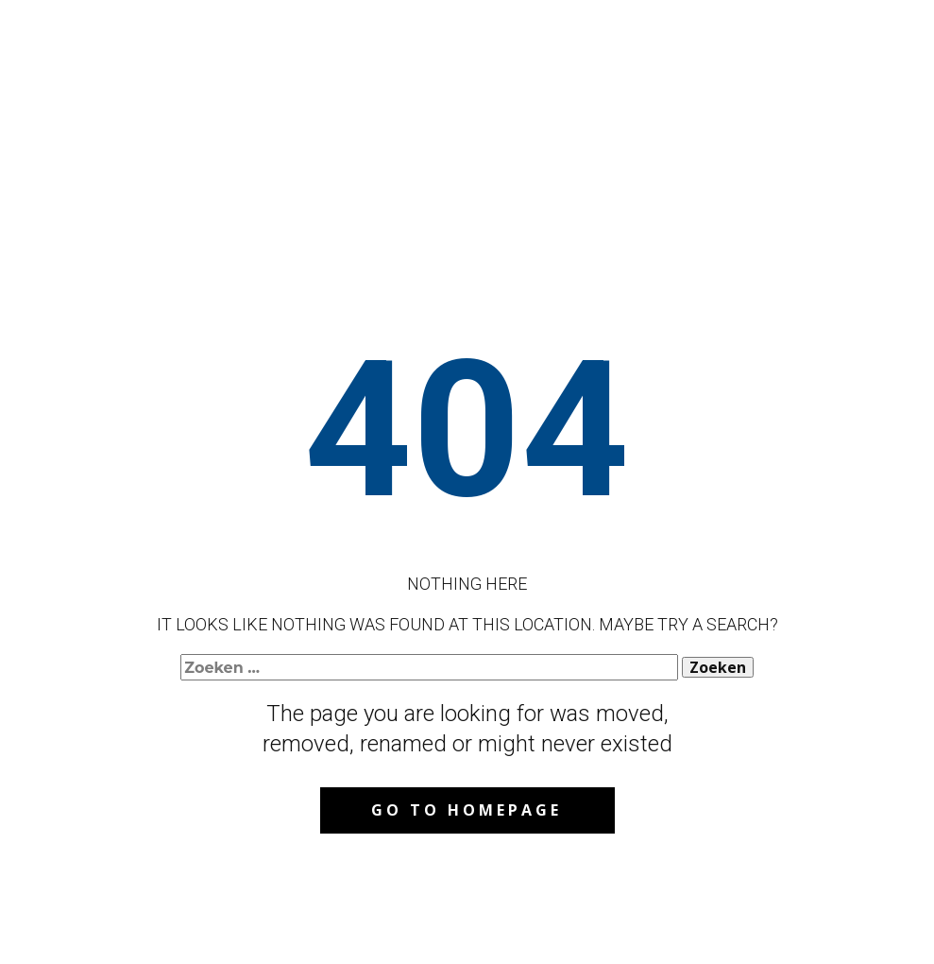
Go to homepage (466, 810)
